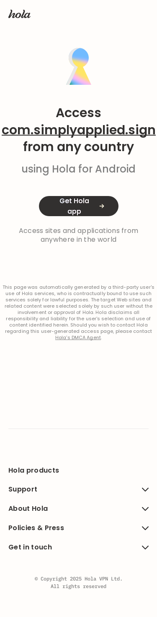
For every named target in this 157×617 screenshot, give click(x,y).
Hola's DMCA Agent (78, 338)
